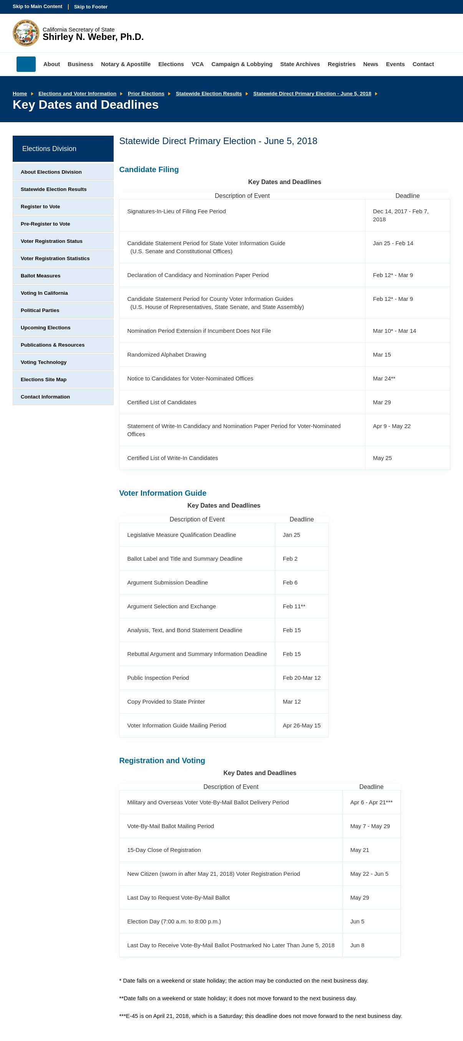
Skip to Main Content (37, 6)
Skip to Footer (90, 7)
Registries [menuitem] (342, 64)
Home (20, 93)
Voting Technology (44, 362)
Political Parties (40, 310)
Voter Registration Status (52, 241)
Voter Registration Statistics (55, 258)
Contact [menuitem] (423, 64)
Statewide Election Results (209, 93)
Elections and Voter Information (77, 93)
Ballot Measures (41, 276)
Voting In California (44, 293)
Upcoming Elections (46, 327)
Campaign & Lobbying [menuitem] (242, 64)
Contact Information (45, 397)
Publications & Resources (53, 345)
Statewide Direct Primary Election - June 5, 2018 (312, 93)
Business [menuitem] (80, 64)
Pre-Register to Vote (45, 224)
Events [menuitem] (395, 64)
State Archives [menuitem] (300, 64)
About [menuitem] (51, 64)
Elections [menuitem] (171, 64)
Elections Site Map (43, 379)
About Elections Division (51, 172)
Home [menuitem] (26, 64)
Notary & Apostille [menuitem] (125, 64)
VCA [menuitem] (198, 64)
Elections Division (49, 149)
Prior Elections (146, 93)
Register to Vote (40, 206)
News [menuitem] (370, 64)
